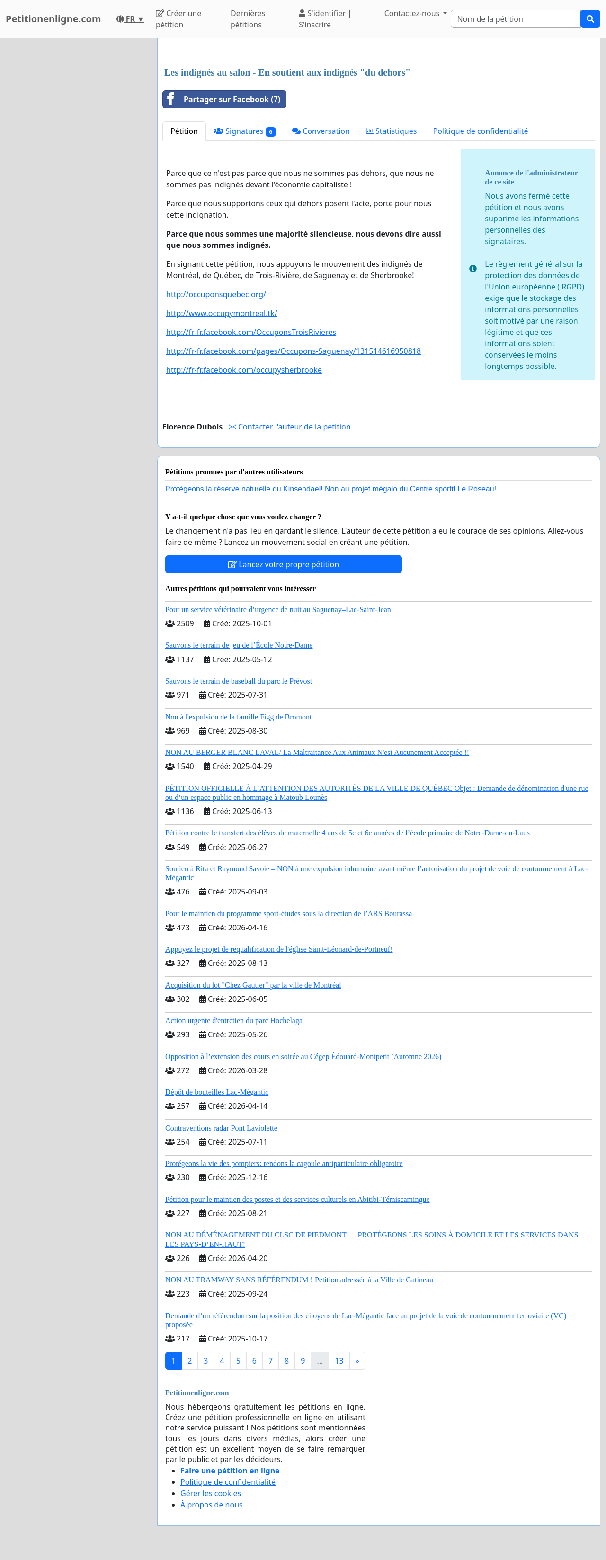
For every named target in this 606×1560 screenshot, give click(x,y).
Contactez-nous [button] (413, 13)
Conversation (321, 131)
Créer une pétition (178, 19)
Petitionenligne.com (53, 18)
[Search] (516, 19)
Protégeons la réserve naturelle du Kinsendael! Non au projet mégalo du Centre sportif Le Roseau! (330, 489)
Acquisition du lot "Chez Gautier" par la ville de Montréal (253, 985)
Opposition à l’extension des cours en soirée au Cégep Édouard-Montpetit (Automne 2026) (303, 1056)
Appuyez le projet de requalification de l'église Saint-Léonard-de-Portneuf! (278, 949)
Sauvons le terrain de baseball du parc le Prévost (238, 681)
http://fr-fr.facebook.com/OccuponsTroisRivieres (251, 332)
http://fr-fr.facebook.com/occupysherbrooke (244, 370)
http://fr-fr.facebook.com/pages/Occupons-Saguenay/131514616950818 (293, 351)
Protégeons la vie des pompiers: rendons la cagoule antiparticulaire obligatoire (284, 1163)
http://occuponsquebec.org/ (216, 294)
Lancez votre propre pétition (283, 564)
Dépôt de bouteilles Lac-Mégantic (216, 1092)
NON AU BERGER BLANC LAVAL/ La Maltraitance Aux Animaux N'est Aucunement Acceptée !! (317, 752)
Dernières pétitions (248, 19)
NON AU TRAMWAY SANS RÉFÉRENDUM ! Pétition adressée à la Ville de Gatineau (299, 1280)
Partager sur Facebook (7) (221, 99)
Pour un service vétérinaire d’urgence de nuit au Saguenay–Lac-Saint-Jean (278, 609)
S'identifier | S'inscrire (325, 19)
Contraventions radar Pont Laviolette (221, 1128)
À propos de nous (211, 1504)
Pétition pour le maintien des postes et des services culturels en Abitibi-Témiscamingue (297, 1199)
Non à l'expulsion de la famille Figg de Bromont (238, 717)
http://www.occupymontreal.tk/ (221, 313)
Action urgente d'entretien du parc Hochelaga (234, 1021)
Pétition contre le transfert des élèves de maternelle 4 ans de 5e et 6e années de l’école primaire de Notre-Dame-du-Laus (347, 833)
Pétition (184, 131)
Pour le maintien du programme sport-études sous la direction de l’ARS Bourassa (288, 914)
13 (339, 1361)
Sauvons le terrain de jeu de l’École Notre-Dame (238, 645)
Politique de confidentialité (480, 131)
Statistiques (391, 131)
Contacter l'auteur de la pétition (290, 426)
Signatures (245, 131)
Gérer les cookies (210, 1493)
